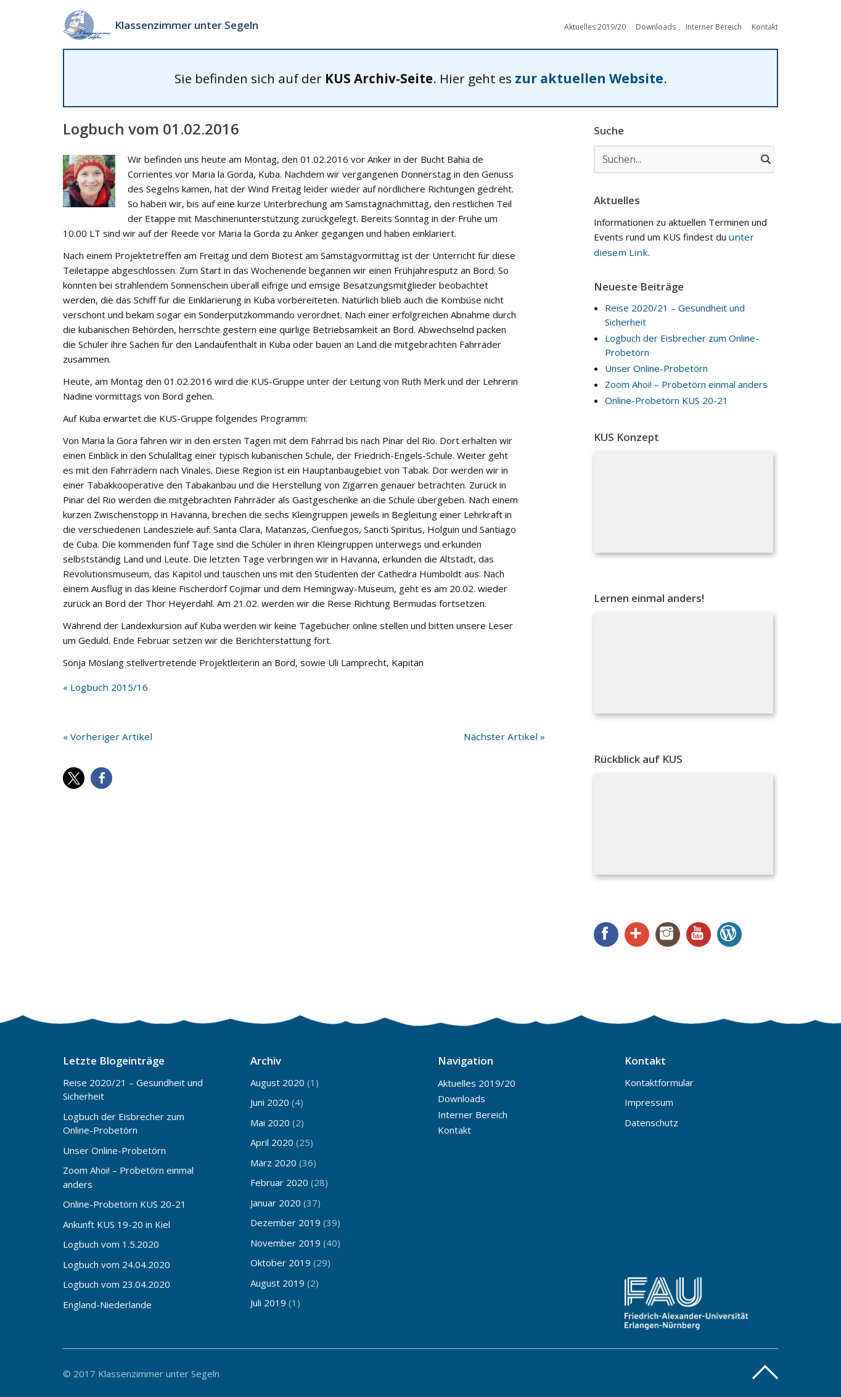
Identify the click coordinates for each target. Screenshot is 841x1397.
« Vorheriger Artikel (104, 734)
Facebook (606, 933)
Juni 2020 (269, 1101)
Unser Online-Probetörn (656, 366)
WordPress (729, 933)
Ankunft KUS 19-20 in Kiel (116, 1222)
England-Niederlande (107, 1302)
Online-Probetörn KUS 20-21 (666, 399)
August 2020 (277, 1080)
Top (765, 1371)
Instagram (667, 933)
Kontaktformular (659, 1080)
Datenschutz (651, 1121)
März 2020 (273, 1161)
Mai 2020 (270, 1121)
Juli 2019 (268, 1301)
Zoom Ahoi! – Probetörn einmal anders (686, 383)
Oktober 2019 (280, 1261)
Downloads (656, 26)
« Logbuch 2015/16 (104, 686)
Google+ (637, 933)
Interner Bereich (714, 26)
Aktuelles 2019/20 (595, 26)
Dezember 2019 (285, 1221)
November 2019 (285, 1241)
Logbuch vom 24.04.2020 (116, 1262)
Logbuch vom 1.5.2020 (111, 1243)
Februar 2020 (279, 1181)
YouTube (698, 933)
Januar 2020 (275, 1201)
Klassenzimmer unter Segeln (191, 24)
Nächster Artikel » (507, 734)
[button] (73, 776)
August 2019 (277, 1281)
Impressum (649, 1101)
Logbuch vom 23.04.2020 (116, 1283)
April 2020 (271, 1141)
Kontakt (765, 26)
